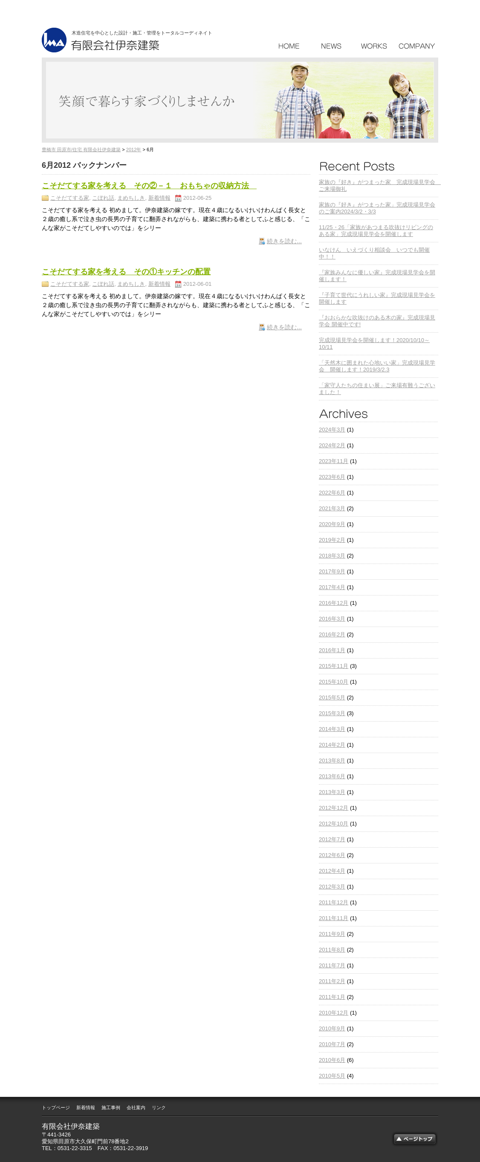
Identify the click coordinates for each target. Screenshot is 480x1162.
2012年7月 (332, 839)
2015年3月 (332, 713)
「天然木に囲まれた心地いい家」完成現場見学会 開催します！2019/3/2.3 (377, 366)
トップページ (56, 1107)
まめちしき (131, 198)
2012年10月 (333, 823)
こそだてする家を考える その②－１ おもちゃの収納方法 (149, 185)
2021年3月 (332, 508)
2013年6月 (332, 776)
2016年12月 (333, 603)
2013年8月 (332, 760)
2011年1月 (332, 997)
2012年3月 (332, 886)
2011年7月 (332, 965)
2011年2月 (332, 981)
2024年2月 (332, 445)
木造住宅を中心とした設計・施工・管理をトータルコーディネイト (142, 32)
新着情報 (159, 198)
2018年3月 (332, 555)
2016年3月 (332, 619)
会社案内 (136, 1107)
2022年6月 (332, 492)
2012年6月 (332, 855)
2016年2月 (332, 634)
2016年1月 (332, 650)
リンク (159, 1107)
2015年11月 (333, 666)
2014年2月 (332, 745)
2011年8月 (332, 949)
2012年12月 (333, 808)
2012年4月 (332, 871)
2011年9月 (332, 934)
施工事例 (110, 1107)
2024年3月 (332, 429)
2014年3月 (332, 729)
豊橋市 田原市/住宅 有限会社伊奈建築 (81, 149)
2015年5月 (332, 697)
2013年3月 (332, 792)
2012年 (134, 149)
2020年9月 (332, 524)
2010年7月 (332, 1044)
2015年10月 (333, 682)
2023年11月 (333, 461)
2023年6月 (332, 477)
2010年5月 (332, 1076)
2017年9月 (332, 571)
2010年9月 (332, 1028)
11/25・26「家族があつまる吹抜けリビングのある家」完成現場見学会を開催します (376, 230)
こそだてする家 (69, 198)
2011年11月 (333, 918)
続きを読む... (284, 241)
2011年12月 (333, 902)
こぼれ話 (103, 198)
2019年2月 (332, 540)
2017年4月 (332, 587)
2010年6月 (332, 1060)
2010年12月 (333, 1013)
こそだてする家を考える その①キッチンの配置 (126, 271)
